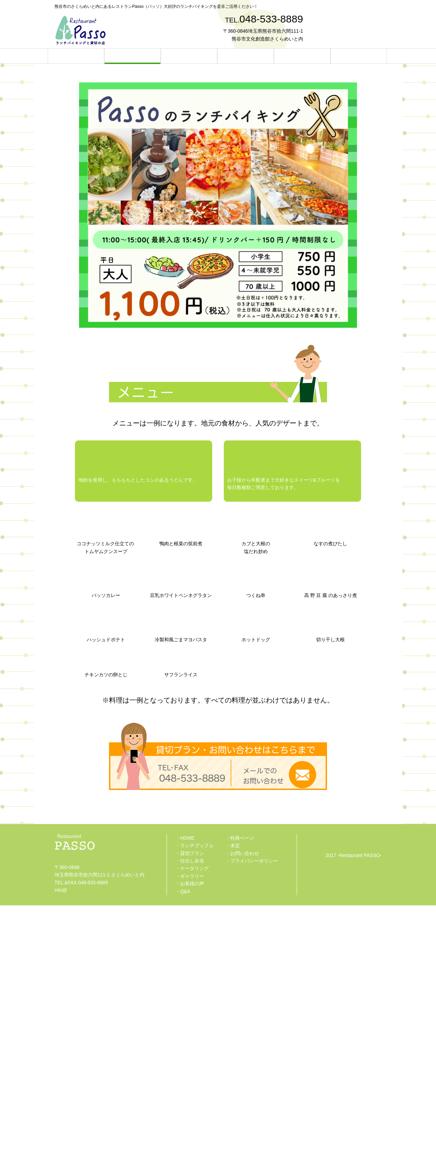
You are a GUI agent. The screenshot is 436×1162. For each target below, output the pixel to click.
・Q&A (182, 1147)
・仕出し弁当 (189, 1117)
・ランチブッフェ (194, 1102)
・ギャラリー (189, 1132)
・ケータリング (192, 1125)
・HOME (184, 1094)
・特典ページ (239, 1094)
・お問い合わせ (242, 1109)
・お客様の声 (189, 1140)
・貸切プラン (189, 1109)
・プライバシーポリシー (251, 1117)
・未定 (232, 1102)
